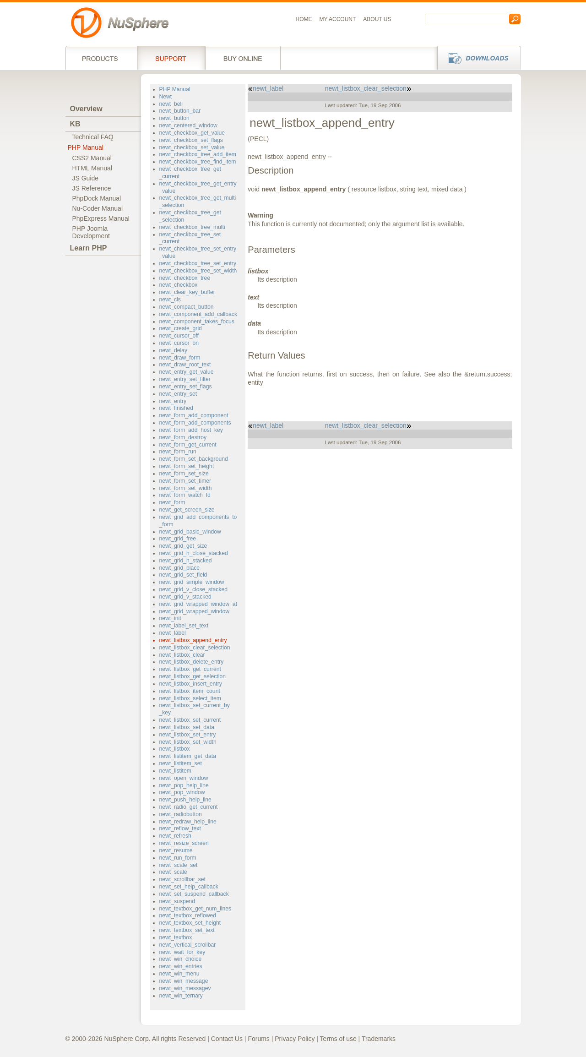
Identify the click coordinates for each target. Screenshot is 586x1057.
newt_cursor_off (179, 335)
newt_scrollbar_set (182, 879)
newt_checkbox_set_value (192, 147)
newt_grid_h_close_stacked (193, 553)
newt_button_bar (180, 111)
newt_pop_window (182, 792)
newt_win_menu (179, 973)
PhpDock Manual (96, 198)
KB (75, 124)
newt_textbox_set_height (190, 923)
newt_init (170, 618)
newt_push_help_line (185, 799)
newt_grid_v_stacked (185, 597)
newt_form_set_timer (185, 481)
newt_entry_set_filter (185, 379)
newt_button (174, 118)
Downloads (476, 58)
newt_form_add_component (193, 415)
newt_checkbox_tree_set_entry (197, 263)
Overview (86, 109)
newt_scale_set (178, 865)
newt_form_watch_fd (185, 495)
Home (304, 19)
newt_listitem (175, 771)
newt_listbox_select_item (190, 698)
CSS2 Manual (92, 158)
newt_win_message (183, 981)
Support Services (171, 58)
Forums (258, 1038)
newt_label (172, 633)
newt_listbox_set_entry (187, 734)
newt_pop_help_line (184, 785)
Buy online (243, 58)
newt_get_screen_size (187, 510)
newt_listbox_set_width (188, 742)
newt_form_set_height (186, 466)
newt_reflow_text (180, 828)
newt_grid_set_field (183, 575)
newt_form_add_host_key (191, 430)
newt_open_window (183, 778)
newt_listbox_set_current (190, 720)
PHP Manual (85, 147)
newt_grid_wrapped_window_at (198, 604)
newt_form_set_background (193, 459)
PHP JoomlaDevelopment (91, 232)
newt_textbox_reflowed (188, 915)
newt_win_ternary (181, 995)
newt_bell (171, 104)
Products (101, 58)
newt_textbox (175, 937)
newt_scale (173, 872)
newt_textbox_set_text (187, 930)
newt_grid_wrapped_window (194, 611)
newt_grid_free (177, 538)
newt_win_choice (180, 959)
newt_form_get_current (188, 444)
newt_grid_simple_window (191, 582)
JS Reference (91, 188)
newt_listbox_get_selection (192, 676)
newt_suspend (177, 901)
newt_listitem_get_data (188, 756)
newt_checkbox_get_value (192, 133)
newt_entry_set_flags (185, 386)
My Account (338, 19)
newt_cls (170, 299)
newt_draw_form (180, 357)
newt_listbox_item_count (189, 691)
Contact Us (227, 1038)
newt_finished (176, 408)
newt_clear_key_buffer (187, 292)
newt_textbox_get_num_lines (195, 908)
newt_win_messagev (185, 988)
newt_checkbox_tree (185, 278)
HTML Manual (92, 168)
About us (377, 19)
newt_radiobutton (180, 814)
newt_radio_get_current (188, 807)
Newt (165, 96)
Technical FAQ (93, 137)
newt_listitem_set (180, 763)
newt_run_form (177, 858)
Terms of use (338, 1038)
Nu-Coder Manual (97, 208)
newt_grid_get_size (183, 546)
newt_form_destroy (183, 437)
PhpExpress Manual (101, 218)
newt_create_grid (180, 328)
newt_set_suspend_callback (194, 894)
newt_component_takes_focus (196, 321)
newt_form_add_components (195, 423)
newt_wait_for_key (182, 952)
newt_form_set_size (184, 473)
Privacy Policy (295, 1038)
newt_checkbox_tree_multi (192, 227)
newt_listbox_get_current (190, 669)
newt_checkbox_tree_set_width (198, 270)
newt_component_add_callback (198, 314)
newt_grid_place (179, 568)
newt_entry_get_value (186, 372)
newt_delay (173, 350)
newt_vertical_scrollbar (187, 945)
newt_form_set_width (185, 488)
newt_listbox (174, 749)
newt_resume (176, 850)
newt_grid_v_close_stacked (193, 589)
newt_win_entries (180, 966)
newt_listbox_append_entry (193, 640)
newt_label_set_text (184, 625)
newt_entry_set (178, 394)
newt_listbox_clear (182, 655)
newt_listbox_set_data (186, 727)
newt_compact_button (186, 307)
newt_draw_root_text (185, 364)
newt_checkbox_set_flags (191, 140)
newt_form (172, 502)
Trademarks (379, 1038)
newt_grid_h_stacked (185, 560)
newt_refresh (175, 836)
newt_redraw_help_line (188, 821)
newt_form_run (177, 451)
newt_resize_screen (184, 843)
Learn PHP (88, 248)
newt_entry (173, 401)
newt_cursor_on (179, 343)
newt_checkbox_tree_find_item (197, 161)
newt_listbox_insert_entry (190, 684)
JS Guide (85, 178)
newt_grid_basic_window (190, 531)
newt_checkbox (178, 285)
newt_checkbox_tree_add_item (198, 154)
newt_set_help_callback (188, 886)
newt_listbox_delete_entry (191, 662)
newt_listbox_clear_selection (194, 647)
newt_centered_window (188, 125)
